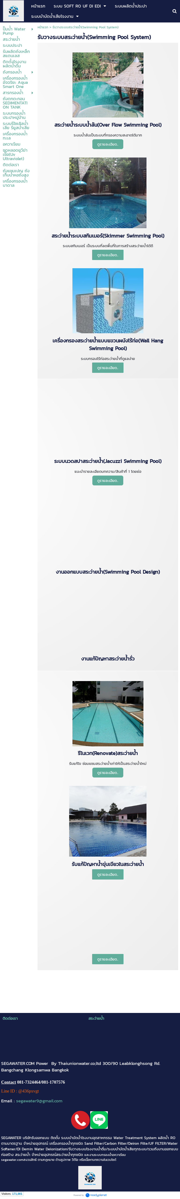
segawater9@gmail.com (39, 1100)
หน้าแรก (43, 27)
